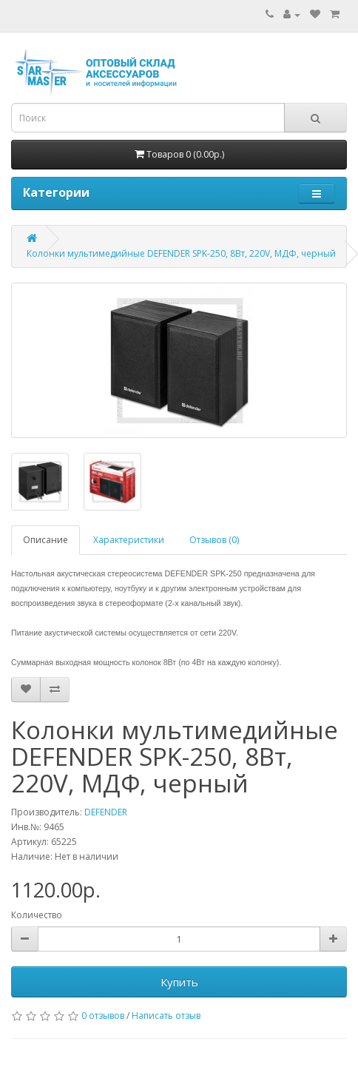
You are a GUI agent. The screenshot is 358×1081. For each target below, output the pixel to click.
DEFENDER (105, 812)
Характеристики (128, 539)
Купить (179, 981)
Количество (36, 915)
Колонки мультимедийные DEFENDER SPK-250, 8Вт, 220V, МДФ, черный (181, 253)
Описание (45, 539)
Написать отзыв (166, 1015)
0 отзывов (102, 1015)
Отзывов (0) (214, 539)
